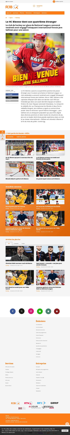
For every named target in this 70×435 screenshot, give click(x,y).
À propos (38, 366)
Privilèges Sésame (9, 372)
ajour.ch (9, 13)
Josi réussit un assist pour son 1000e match (48, 229)
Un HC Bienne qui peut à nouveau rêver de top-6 (19, 158)
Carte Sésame (39, 372)
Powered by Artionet (10, 421)
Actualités (10, 137)
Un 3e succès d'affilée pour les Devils (48, 206)
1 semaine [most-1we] (16, 243)
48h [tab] (9, 243)
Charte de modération (41, 385)
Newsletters (40, 311)
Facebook (13, 311)
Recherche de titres (40, 329)
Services (44, 13)
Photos (22, 13)
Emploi (6, 382)
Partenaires (38, 380)
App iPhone (48, 311)
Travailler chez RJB (40, 377)
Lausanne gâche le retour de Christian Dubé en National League (18, 229)
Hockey (17, 17)
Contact (37, 388)
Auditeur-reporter (58, 1)
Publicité (38, 374)
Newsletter (38, 390)
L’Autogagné (38, 348)
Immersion (38, 337)
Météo (6, 374)
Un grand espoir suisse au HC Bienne (48, 179)
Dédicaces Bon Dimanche (41, 340)
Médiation (38, 382)
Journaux (15, 13)
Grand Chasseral (39, 335)
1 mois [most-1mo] (23, 243)
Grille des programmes (41, 332)
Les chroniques (39, 327)
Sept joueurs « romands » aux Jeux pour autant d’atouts (49, 264)
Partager (9, 94)
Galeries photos (21, 137)
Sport (11, 17)
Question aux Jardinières (41, 345)
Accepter (65, 430)
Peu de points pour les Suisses (15, 206)
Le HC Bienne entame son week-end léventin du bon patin (47, 158)
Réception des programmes (42, 369)
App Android (57, 311)
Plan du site (23, 418)
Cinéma (7, 369)
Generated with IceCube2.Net (21, 421)
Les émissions (39, 324)
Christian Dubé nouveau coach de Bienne (19, 263)
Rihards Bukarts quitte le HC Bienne (17, 179)
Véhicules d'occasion (9, 366)
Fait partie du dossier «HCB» (17, 133)
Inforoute (7, 380)
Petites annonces (9, 377)
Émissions (29, 13)
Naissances (38, 343)
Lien (9, 100)
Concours (38, 356)
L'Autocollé (38, 351)
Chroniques (36, 13)
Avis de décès (8, 385)
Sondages (38, 354)
